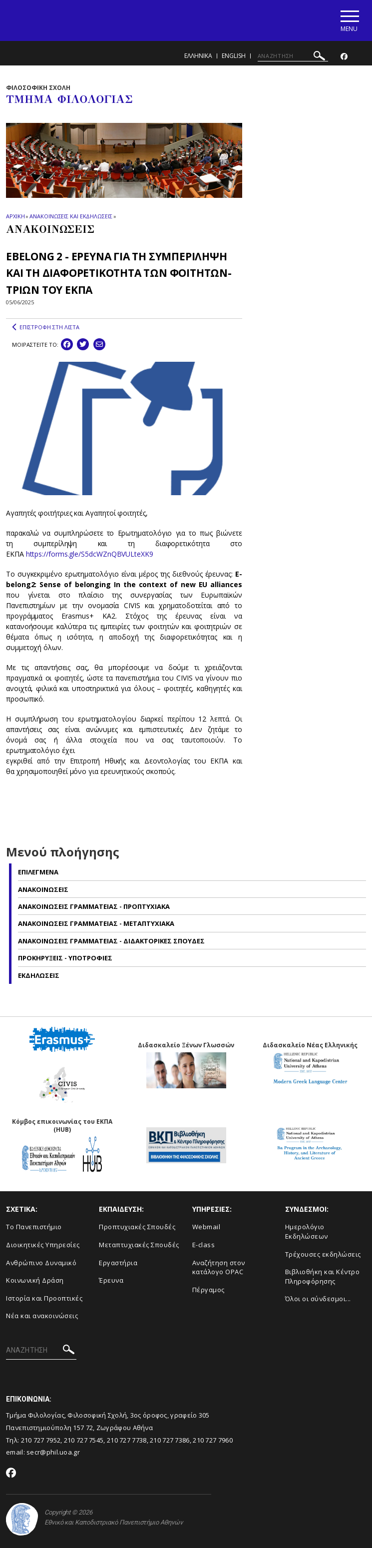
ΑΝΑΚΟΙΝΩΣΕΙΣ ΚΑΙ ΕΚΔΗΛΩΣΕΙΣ (70, 216)
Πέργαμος (208, 1290)
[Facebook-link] (344, 57)
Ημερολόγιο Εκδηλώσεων (306, 1232)
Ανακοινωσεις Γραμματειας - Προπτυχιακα (94, 906)
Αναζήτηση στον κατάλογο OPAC (218, 1267)
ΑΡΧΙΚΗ (15, 216)
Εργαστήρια (118, 1262)
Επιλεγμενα (38, 872)
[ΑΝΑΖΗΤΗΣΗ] (293, 56)
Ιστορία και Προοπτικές (44, 1298)
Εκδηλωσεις (38, 975)
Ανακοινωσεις (43, 889)
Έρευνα (111, 1280)
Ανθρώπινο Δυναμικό (41, 1262)
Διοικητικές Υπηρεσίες (43, 1245)
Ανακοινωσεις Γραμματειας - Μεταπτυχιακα (96, 923)
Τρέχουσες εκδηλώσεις (323, 1254)
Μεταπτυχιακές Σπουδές (139, 1245)
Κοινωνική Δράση (35, 1280)
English (234, 56)
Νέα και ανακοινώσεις (42, 1316)
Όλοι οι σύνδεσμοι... (318, 1299)
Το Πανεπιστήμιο (34, 1227)
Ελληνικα (198, 56)
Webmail (206, 1227)
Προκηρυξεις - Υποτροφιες (65, 958)
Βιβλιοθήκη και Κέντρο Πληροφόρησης (322, 1277)
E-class (203, 1245)
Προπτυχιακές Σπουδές (137, 1227)
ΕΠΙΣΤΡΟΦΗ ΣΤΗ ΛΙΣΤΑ (45, 328)
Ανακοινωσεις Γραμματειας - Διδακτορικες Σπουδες (111, 941)
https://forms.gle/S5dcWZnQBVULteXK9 (89, 554)
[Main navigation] (349, 20)
